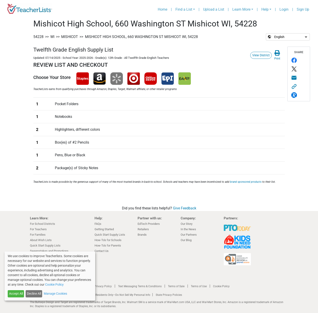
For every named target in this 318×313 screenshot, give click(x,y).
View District (261, 55)
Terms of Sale (176, 286)
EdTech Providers (149, 223)
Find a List (183, 9)
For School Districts (42, 223)
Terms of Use (199, 286)
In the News (188, 229)
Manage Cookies (55, 293)
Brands (142, 234)
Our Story (186, 223)
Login (284, 9)
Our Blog (186, 240)
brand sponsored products (246, 181)
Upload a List (213, 9)
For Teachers (38, 229)
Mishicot (69, 37)
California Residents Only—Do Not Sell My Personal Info (116, 294)
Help (265, 9)
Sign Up (303, 9)
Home (162, 9)
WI (52, 37)
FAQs (98, 223)
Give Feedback (184, 208)
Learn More (241, 9)
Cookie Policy (221, 286)
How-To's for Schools (108, 240)
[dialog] (50, 276)
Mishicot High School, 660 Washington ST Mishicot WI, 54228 (141, 37)
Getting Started (104, 229)
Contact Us (102, 251)
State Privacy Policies (169, 294)
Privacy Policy (103, 286)
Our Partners (189, 234)
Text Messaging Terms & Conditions (140, 286)
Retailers (143, 229)
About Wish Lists (41, 240)
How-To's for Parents (108, 245)
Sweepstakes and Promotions (49, 251)
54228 (38, 37)
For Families (38, 234)
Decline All (34, 293)
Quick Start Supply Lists (45, 245)
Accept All (16, 293)
